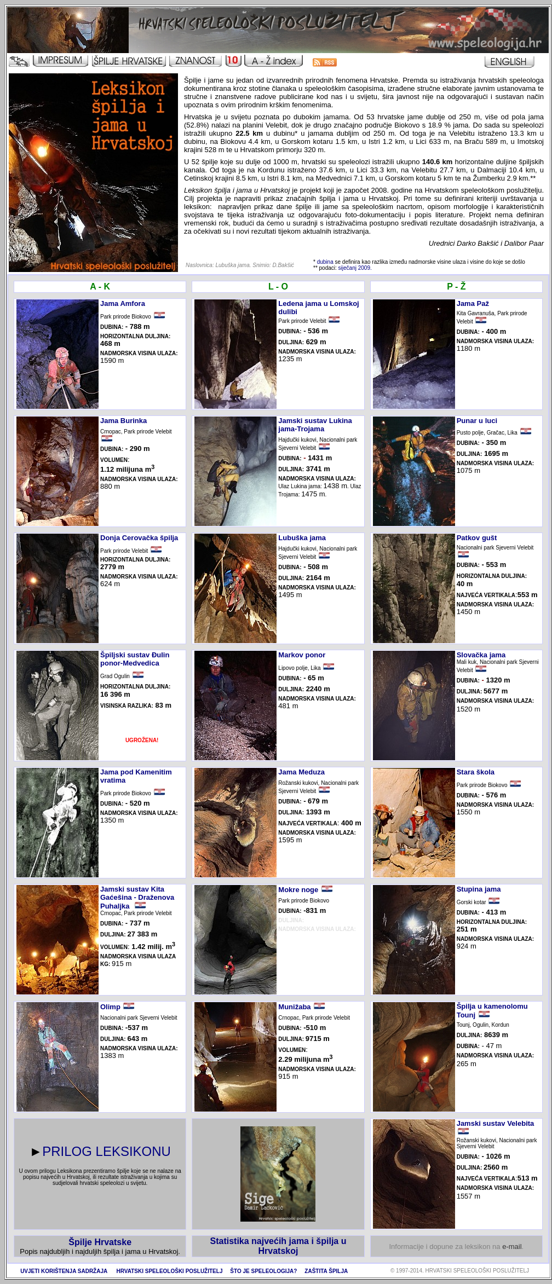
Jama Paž (473, 303)
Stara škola (476, 772)
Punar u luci (477, 421)
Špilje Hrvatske (99, 1242)
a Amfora (129, 303)
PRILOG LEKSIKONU (106, 1151)
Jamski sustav (303, 421)
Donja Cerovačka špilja (139, 538)
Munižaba (294, 1007)
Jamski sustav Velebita (495, 1123)
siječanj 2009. (355, 268)
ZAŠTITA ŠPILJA (326, 1271)
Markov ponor (301, 655)
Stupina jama (479, 889)
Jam (107, 303)
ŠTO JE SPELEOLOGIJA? (263, 1271)
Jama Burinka (123, 421)
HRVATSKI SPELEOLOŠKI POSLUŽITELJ (170, 1271)
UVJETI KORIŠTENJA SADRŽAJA (63, 1271)
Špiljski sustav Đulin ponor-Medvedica (134, 659)
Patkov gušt (477, 538)
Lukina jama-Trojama (315, 425)
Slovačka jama (481, 655)
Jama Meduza (301, 772)
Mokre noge (298, 890)
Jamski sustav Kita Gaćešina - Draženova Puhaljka (137, 897)
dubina (325, 262)
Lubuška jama (302, 538)
